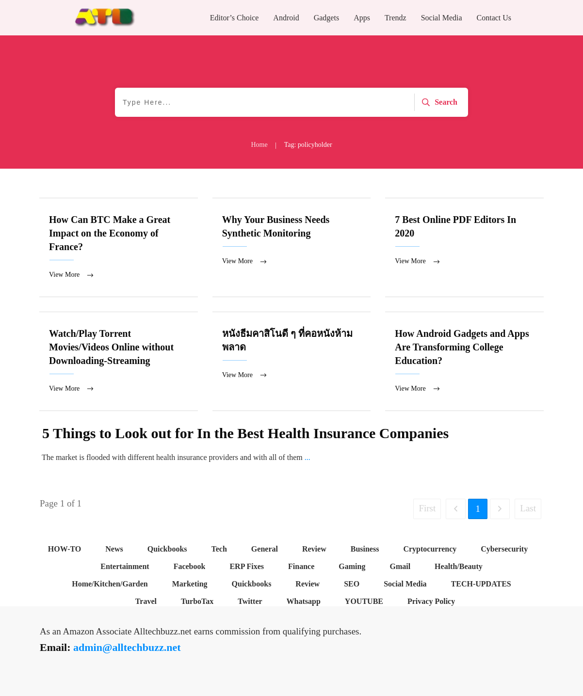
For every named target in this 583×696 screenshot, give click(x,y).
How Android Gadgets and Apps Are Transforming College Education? (464, 362)
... (307, 458)
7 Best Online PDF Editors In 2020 (464, 247)
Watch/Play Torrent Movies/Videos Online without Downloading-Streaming (118, 362)
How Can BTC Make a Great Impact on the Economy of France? (118, 247)
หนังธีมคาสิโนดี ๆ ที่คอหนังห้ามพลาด (291, 362)
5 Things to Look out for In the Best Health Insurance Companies (245, 434)
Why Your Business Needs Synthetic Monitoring (291, 247)
